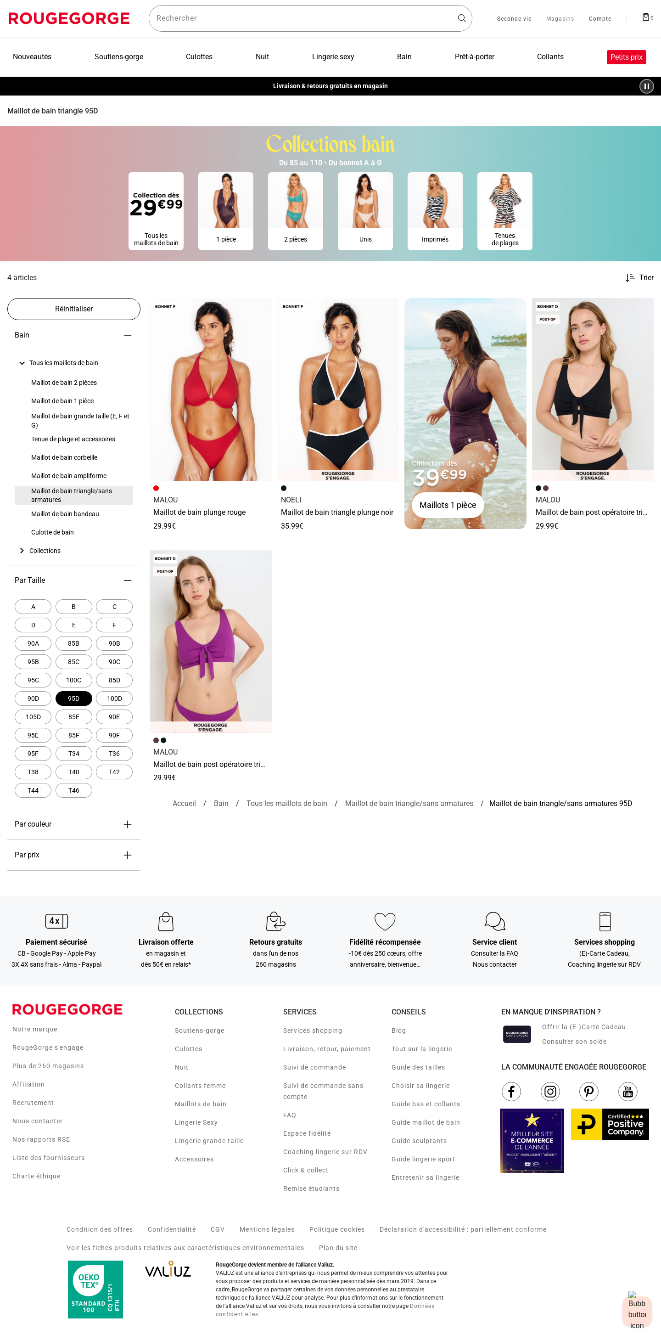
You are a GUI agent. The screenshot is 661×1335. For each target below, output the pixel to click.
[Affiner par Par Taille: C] (114, 606)
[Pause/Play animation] (646, 86)
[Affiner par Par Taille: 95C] (33, 680)
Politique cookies (337, 1229)
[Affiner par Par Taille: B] (74, 606)
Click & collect (306, 1170)
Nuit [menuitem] (262, 56)
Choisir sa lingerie (421, 1085)
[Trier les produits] (635, 277)
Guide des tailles (418, 1067)
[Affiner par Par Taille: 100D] (114, 698)
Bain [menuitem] (404, 56)
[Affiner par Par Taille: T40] (74, 772)
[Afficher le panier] (647, 16)
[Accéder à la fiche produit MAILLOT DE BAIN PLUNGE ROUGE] (211, 389)
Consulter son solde (574, 1041)
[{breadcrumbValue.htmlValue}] (409, 803)
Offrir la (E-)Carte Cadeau (584, 1027)
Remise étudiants (311, 1188)
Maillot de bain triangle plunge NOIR (337, 512)
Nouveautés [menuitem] (32, 56)
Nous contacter (37, 1121)
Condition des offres (100, 1229)
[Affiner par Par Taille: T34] (74, 753)
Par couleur (74, 824)
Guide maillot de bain (426, 1122)
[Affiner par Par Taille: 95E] (33, 735)
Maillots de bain (201, 1104)
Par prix (74, 855)
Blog (399, 1030)
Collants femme (200, 1085)
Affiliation (28, 1084)
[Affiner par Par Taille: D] (33, 625)
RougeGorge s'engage (48, 1047)
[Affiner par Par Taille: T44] (33, 790)
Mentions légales (267, 1229)
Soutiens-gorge (199, 1030)
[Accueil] (184, 803)
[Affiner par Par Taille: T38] (33, 772)
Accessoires (194, 1159)
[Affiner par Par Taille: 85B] (74, 643)
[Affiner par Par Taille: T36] (114, 753)
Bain (74, 335)
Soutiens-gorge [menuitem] (119, 56)
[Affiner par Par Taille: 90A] (33, 643)
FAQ (290, 1115)
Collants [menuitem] (550, 56)
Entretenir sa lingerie (425, 1177)
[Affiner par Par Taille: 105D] (33, 717)
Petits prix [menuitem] (627, 57)
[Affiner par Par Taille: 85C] (74, 661)
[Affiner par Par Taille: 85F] (74, 735)
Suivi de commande (314, 1067)
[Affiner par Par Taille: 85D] (114, 680)
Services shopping (312, 1030)
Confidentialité (172, 1229)
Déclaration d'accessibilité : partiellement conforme (463, 1229)
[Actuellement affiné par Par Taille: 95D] (74, 698)
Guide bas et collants (426, 1104)
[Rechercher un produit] (310, 18)
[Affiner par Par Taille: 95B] (33, 661)
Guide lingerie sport (423, 1159)
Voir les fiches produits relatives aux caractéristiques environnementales (185, 1247)
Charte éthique (36, 1176)
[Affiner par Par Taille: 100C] (74, 680)
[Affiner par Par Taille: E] (74, 625)
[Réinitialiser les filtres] (73, 309)
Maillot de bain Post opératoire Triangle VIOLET (225, 764)
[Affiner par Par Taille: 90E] (114, 717)
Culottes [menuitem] (199, 56)
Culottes (188, 1049)
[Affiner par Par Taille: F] (114, 625)
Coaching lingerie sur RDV (325, 1151)
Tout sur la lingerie (422, 1049)
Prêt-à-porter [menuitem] (474, 56)
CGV (218, 1229)
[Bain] (221, 803)
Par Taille (74, 580)
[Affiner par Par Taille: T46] (74, 790)
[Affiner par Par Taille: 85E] (74, 717)
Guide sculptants (419, 1140)
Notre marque (34, 1029)
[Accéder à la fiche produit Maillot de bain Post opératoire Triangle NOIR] (593, 389)
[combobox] (310, 18)
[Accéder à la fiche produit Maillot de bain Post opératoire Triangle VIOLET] (211, 641)
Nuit (182, 1067)
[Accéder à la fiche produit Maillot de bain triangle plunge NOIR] (338, 389)
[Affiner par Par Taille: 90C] (114, 661)
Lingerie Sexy (196, 1122)
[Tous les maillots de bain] (287, 803)
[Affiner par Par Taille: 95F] (33, 753)
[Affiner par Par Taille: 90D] (33, 698)
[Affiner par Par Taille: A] (33, 606)
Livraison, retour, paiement (327, 1049)
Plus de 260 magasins (48, 1066)
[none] (74, 363)
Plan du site (338, 1247)
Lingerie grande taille (209, 1140)
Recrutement (33, 1102)
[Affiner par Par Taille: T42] (114, 772)
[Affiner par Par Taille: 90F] (114, 735)
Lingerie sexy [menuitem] (333, 56)
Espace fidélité (307, 1133)
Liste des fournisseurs (48, 1157)
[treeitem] (63, 363)
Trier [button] (646, 278)
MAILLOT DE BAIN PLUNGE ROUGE (199, 512)
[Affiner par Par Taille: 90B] (114, 643)
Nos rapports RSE (41, 1139)
